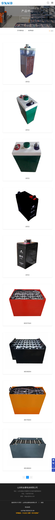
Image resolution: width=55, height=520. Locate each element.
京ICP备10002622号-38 (27, 510)
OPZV (27, 130)
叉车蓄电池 (20, 30)
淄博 (29, 513)
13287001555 (29, 493)
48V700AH (27, 420)
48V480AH (27, 468)
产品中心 (27, 11)
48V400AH (27, 371)
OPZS (27, 82)
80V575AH (27, 323)
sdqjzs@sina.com (29, 496)
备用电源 (30, 30)
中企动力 (25, 513)
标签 (42, 502)
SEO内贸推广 (35, 513)
